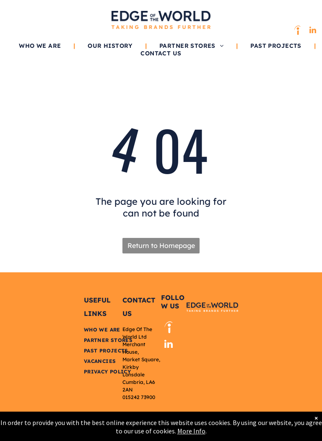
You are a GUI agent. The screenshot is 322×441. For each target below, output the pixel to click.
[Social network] (297, 31)
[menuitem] (40, 46)
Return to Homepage (161, 245)
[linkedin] (313, 31)
